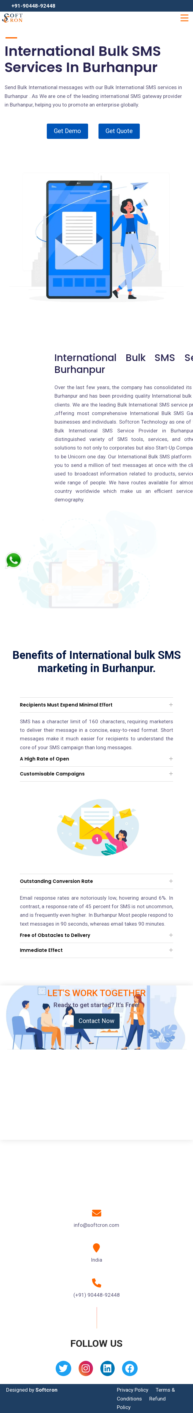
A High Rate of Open (44, 759)
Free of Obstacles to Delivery (55, 935)
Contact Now (96, 1021)
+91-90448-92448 (33, 6)
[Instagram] (86, 1370)
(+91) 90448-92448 (96, 1295)
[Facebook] (130, 1370)
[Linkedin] (107, 1370)
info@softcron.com (96, 1225)
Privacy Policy (132, 1390)
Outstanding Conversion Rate (56, 881)
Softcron (46, 1390)
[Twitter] (63, 1370)
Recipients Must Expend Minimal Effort (66, 705)
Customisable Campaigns (52, 774)
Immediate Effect (41, 950)
